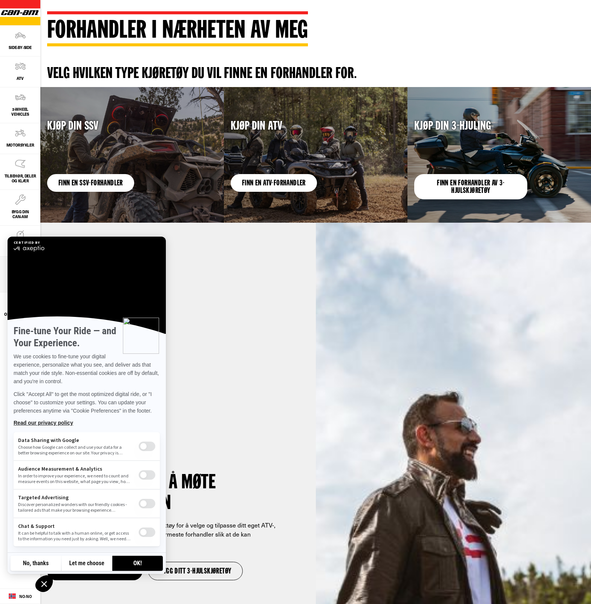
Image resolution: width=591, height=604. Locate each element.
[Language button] (20, 596)
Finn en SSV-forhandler (90, 183)
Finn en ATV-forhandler (274, 183)
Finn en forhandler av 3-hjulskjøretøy (471, 187)
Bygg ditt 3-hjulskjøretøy (195, 571)
